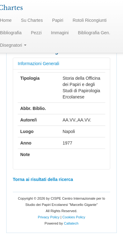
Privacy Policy (48, 217)
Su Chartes (32, 20)
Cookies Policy (73, 217)
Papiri (57, 20)
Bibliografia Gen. (94, 32)
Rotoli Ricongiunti (89, 20)
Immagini (60, 32)
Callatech (71, 223)
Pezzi (36, 32)
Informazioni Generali (38, 63)
